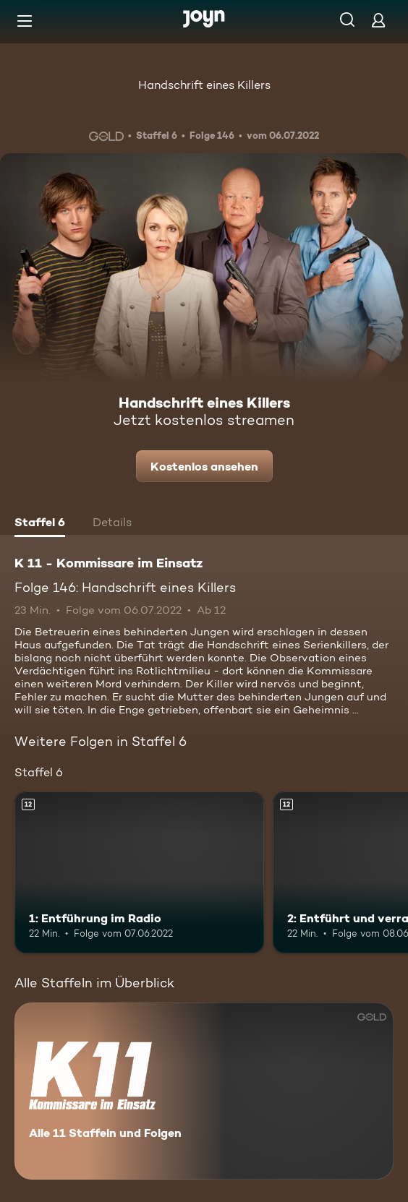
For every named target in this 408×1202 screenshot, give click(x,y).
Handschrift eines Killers (204, 85)
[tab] (40, 524)
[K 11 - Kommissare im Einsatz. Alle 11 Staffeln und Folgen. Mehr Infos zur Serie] (204, 1091)
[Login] (378, 20)
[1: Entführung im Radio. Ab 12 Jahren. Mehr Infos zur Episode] (139, 872)
